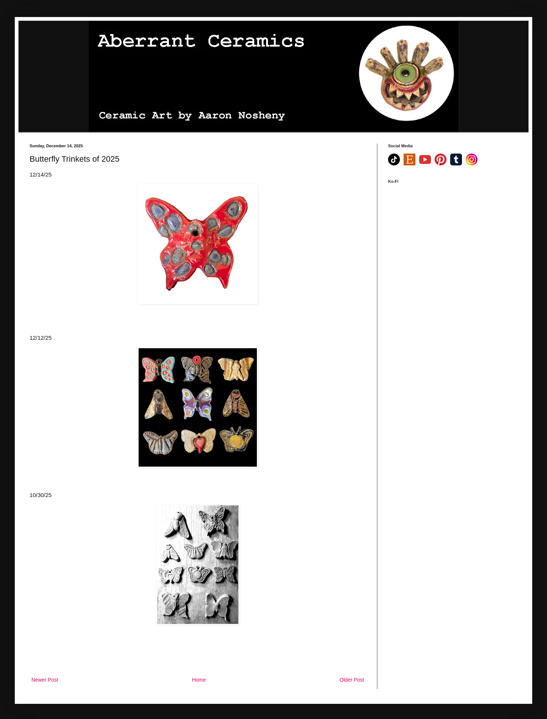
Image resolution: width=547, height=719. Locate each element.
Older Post (352, 680)
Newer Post (44, 680)
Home (198, 680)
